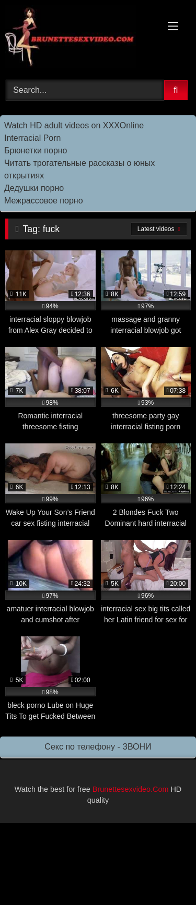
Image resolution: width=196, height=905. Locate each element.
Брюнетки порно (35, 150)
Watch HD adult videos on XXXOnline (74, 125)
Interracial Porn (32, 138)
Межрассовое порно (43, 200)
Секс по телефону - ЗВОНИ (97, 746)
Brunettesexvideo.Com (130, 789)
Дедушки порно (34, 188)
